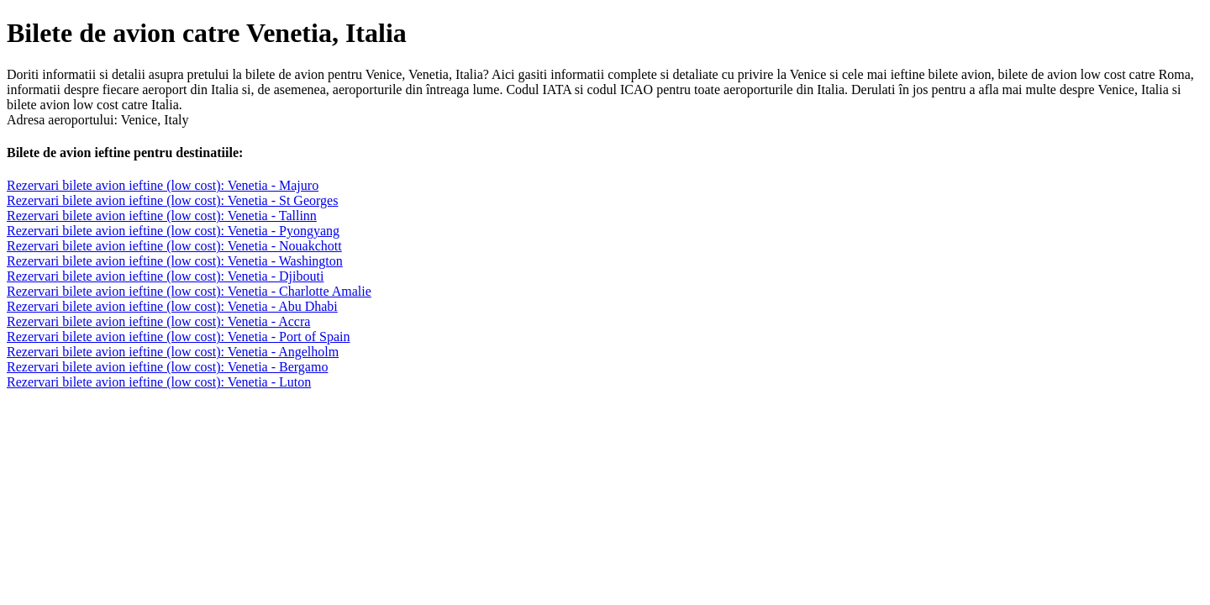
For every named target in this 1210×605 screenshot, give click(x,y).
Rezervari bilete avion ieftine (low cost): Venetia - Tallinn (162, 215)
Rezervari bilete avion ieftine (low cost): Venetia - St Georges (172, 200)
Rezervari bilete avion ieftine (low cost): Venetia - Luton (159, 382)
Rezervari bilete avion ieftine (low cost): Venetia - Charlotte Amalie (189, 291)
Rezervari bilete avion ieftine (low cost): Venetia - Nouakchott (174, 246)
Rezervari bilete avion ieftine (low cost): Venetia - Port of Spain (178, 336)
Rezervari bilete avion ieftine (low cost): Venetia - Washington (175, 261)
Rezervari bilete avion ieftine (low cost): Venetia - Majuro (162, 185)
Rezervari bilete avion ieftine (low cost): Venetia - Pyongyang (173, 231)
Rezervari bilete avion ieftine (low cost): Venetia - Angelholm (173, 352)
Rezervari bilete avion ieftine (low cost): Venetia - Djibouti (165, 276)
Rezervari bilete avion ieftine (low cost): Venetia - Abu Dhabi (172, 306)
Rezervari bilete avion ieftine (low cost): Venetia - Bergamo (167, 367)
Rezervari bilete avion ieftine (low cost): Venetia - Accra (158, 321)
